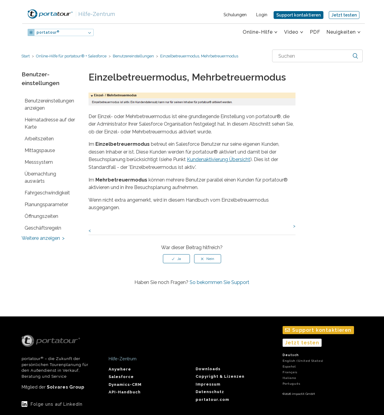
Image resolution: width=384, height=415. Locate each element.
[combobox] (317, 56)
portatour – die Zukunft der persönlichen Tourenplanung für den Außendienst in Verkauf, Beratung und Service (55, 357)
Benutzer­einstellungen (133, 56)
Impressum (208, 384)
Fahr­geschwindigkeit (47, 193)
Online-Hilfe (258, 32)
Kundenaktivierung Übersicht (218, 159)
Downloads (208, 369)
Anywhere (120, 369)
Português (291, 383)
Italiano (289, 378)
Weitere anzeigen (41, 238)
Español (289, 366)
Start (25, 56)
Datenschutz (210, 391)
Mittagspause (40, 150)
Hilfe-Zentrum (95, 14)
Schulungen (235, 14)
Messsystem (39, 162)
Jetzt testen (344, 15)
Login (261, 14)
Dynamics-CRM (125, 384)
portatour (48, 32)
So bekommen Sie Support (219, 282)
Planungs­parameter (46, 204)
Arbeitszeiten (39, 139)
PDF (315, 32)
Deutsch (291, 355)
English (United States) (303, 360)
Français (290, 372)
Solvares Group (65, 386)
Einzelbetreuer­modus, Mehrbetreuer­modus (198, 56)
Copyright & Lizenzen (220, 376)
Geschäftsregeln (43, 228)
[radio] (176, 258)
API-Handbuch (125, 392)
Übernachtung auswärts (40, 177)
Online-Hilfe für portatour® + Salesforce (71, 56)
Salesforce (121, 376)
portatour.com (212, 399)
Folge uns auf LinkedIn (56, 404)
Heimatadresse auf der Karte (50, 123)
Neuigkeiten (341, 32)
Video (291, 32)
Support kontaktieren (298, 15)
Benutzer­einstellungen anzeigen (49, 104)
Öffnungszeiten (41, 216)
